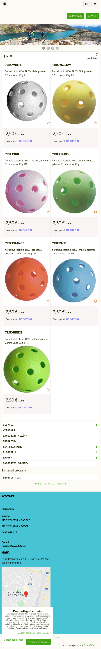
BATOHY (51, 458)
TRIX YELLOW (61, 65)
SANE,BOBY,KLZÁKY (15, 436)
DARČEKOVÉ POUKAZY (15, 463)
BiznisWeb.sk (91, 645)
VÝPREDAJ (9, 430)
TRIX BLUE (59, 243)
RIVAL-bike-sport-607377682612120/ (50, 483)
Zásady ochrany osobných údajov (34, 633)
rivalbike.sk (8, 509)
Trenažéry (9, 441)
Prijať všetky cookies (38, 642)
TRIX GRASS (60, 154)
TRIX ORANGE (14, 243)
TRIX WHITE (13, 65)
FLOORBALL (51, 452)
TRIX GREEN (13, 332)
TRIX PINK (12, 154)
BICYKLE (51, 425)
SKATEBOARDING (51, 447)
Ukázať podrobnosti (13, 640)
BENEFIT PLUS (12, 477)
